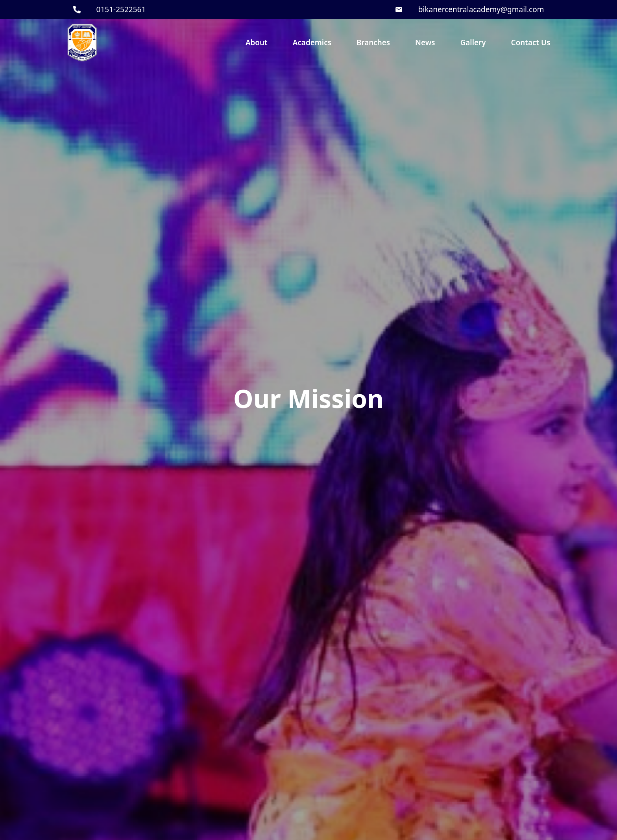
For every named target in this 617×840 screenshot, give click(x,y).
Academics (312, 42)
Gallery (473, 42)
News (425, 42)
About (257, 42)
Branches (373, 42)
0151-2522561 (121, 9)
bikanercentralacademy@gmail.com (481, 9)
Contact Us (530, 42)
